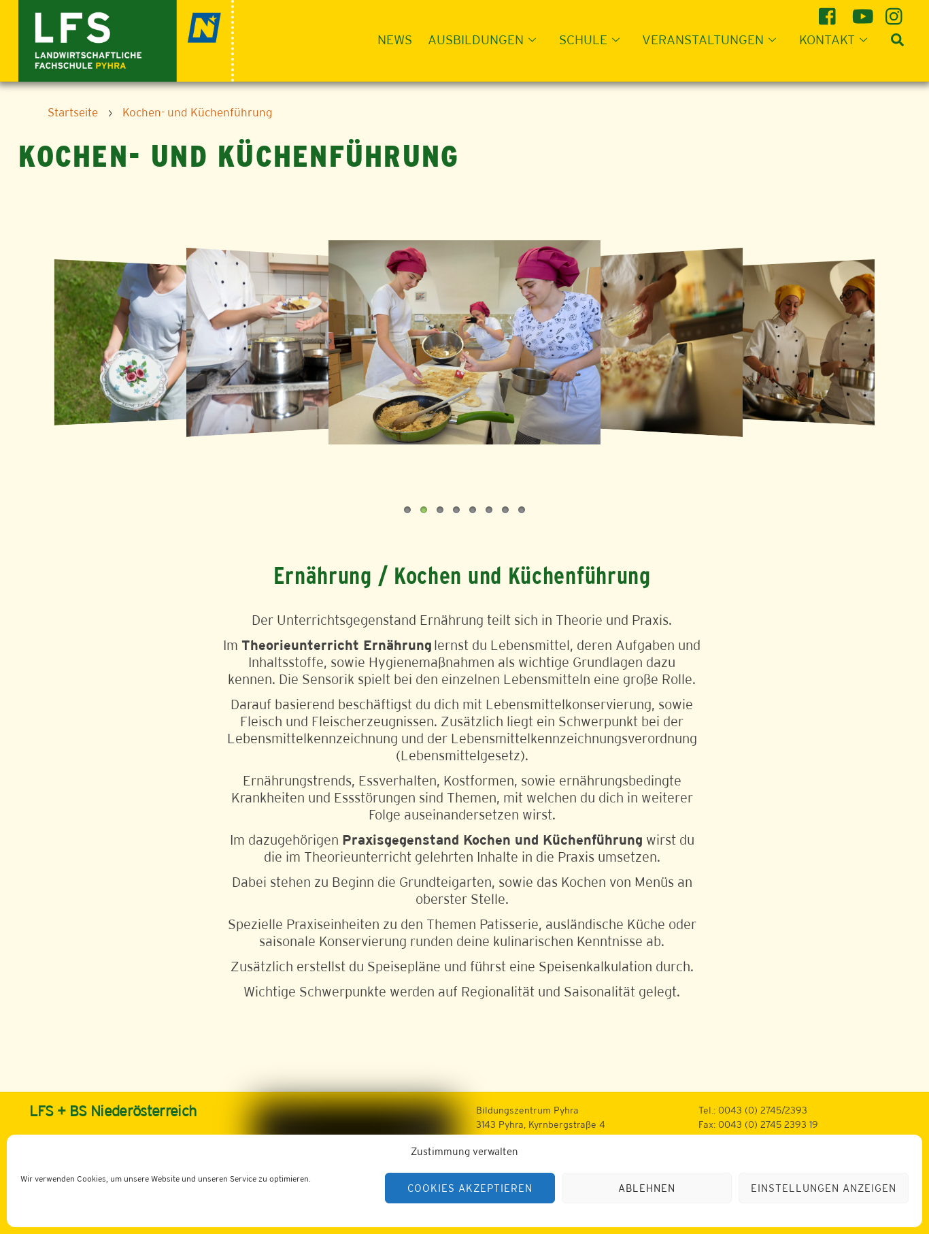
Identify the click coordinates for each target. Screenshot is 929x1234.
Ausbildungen (486, 39)
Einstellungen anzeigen (823, 1188)
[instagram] (896, 11)
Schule (593, 39)
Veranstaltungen (713, 39)
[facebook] (829, 11)
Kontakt (837, 39)
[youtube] (862, 11)
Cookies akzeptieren (470, 1188)
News (394, 39)
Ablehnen (646, 1188)
